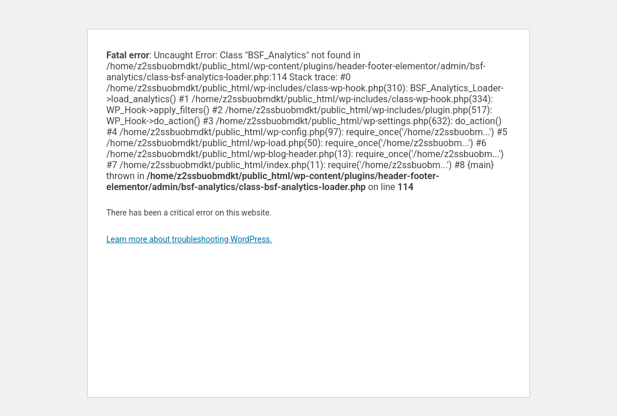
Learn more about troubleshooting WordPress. (189, 239)
